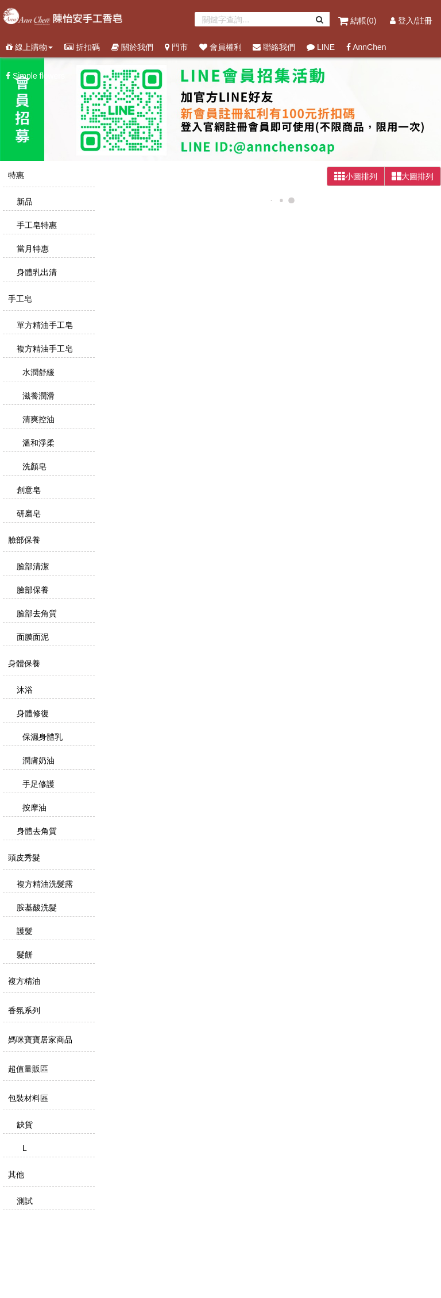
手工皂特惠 (35, 225)
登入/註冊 (411, 20)
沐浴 (23, 689)
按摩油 (33, 807)
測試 (23, 1201)
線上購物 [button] (29, 47)
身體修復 (31, 713)
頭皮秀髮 (23, 857)
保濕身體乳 (41, 736)
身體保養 (23, 663)
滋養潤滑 (37, 395)
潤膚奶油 (37, 760)
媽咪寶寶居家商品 (39, 1039)
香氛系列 (23, 1010)
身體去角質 (35, 831)
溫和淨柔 (37, 442)
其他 (15, 1174)
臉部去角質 (35, 613)
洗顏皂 (33, 466)
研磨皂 (27, 513)
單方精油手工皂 (43, 325)
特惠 (15, 175)
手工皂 (19, 298)
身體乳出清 (35, 272)
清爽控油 (37, 419)
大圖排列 (413, 176)
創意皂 (27, 490)
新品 (23, 201)
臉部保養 (23, 539)
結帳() (358, 20)
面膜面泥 (31, 637)
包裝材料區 (27, 1098)
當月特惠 (31, 248)
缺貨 (23, 1124)
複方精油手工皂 (43, 348)
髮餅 (23, 954)
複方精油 (23, 981)
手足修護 (37, 784)
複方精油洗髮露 (43, 883)
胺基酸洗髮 (35, 907)
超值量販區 (27, 1068)
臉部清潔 (31, 566)
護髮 (23, 931)
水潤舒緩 (37, 372)
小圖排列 (355, 176)
